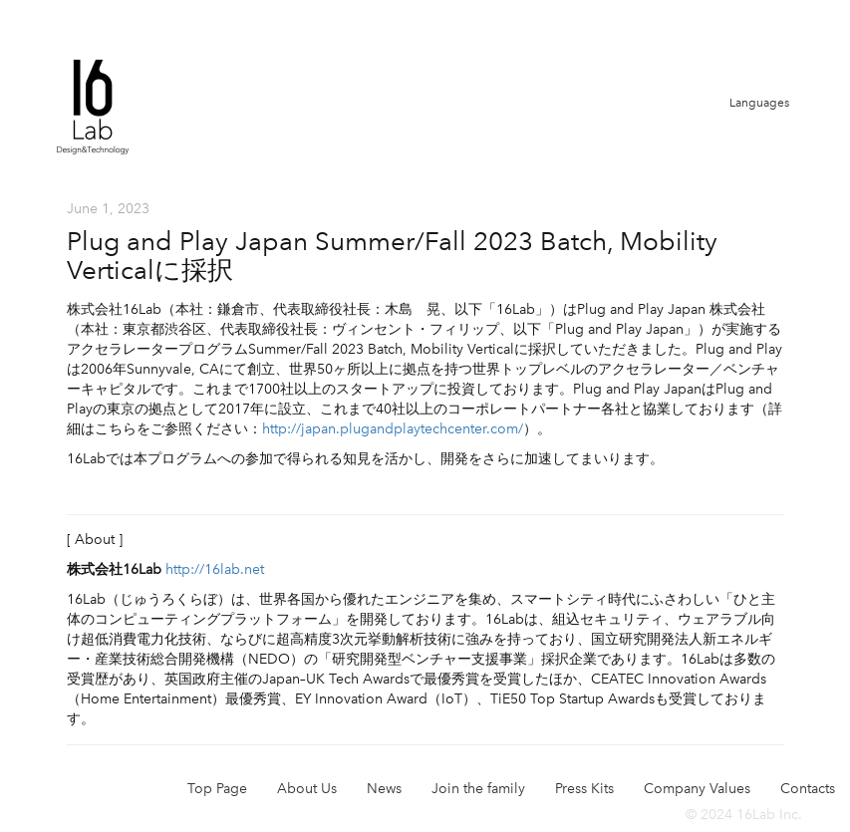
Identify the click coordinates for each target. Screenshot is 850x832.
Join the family (478, 788)
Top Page (217, 788)
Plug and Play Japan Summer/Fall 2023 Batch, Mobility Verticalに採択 (392, 255)
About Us (307, 788)
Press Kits (584, 788)
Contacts (807, 788)
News (384, 788)
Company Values (697, 788)
